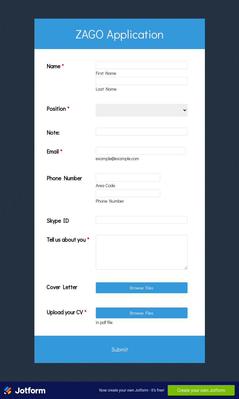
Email (54, 151)
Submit (119, 349)
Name (55, 66)
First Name (106, 73)
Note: (53, 132)
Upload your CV (66, 312)
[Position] (142, 110)
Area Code (105, 185)
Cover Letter (61, 287)
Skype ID (57, 220)
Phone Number (64, 178)
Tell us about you (67, 239)
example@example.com (117, 158)
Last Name (106, 89)
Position (57, 108)
